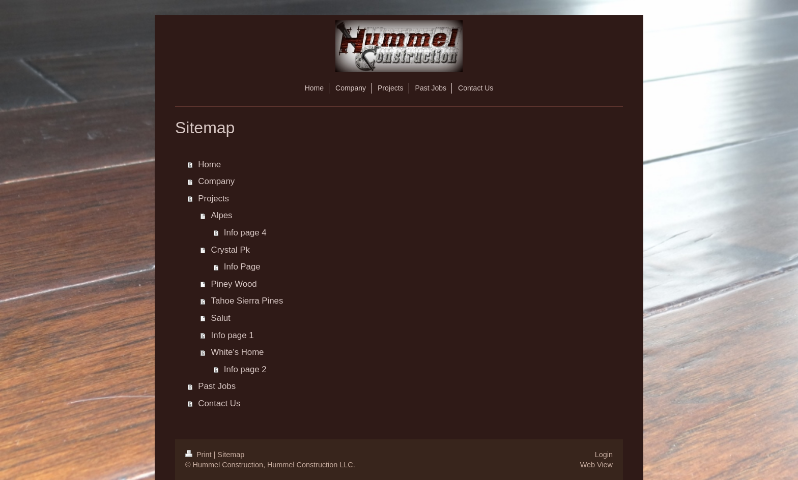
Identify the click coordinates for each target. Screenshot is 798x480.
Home (209, 164)
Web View (596, 465)
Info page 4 (245, 232)
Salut (221, 318)
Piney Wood (234, 284)
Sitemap (230, 455)
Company (216, 181)
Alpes (222, 215)
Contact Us (219, 403)
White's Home (237, 352)
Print (199, 455)
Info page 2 (245, 369)
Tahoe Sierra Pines (247, 301)
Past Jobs (217, 386)
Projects (213, 198)
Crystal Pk (230, 250)
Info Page (242, 267)
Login (604, 455)
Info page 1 (232, 335)
